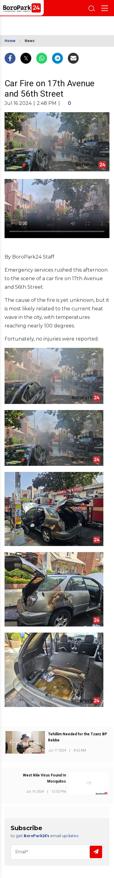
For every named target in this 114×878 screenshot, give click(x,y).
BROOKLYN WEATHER (32, 23)
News (30, 41)
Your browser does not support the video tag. (57, 208)
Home (10, 41)
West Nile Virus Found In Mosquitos (44, 778)
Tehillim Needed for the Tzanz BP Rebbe (77, 737)
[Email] (57, 852)
